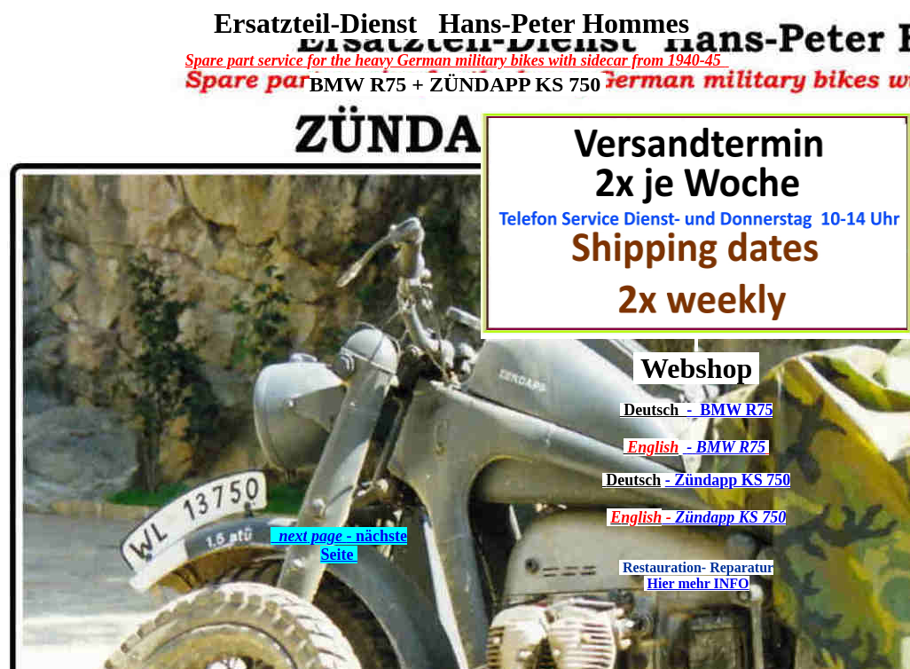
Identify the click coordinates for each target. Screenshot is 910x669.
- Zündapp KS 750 (728, 480)
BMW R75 (732, 410)
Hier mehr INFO (698, 583)
